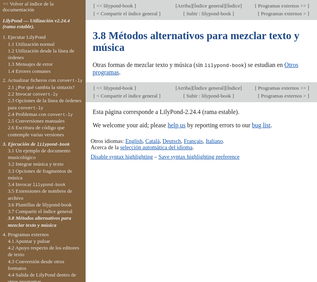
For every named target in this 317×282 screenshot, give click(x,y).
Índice (233, 6)
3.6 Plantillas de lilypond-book (40, 205)
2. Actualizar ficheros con (42, 80)
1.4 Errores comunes (29, 71)
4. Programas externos (26, 234)
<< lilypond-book (114, 6)
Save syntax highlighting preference (198, 156)
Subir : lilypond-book (208, 13)
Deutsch (172, 140)
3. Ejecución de (36, 144)
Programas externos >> (282, 6)
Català (152, 140)
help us (177, 124)
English (134, 140)
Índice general (209, 6)
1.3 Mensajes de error (30, 64)
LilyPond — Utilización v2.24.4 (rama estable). (36, 23)
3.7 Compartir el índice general (40, 211)
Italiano (214, 140)
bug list (261, 124)
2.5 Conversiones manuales (36, 121)
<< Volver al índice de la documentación (28, 7)
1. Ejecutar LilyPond (24, 37)
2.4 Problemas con (40, 114)
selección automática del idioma (156, 147)
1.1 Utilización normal (31, 44)
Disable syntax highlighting (122, 156)
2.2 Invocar (33, 94)
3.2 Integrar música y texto (36, 164)
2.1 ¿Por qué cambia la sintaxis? (41, 87)
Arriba (184, 6)
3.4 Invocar (37, 184)
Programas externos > (283, 13)
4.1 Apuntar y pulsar (29, 241)
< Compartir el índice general (127, 13)
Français (193, 140)
